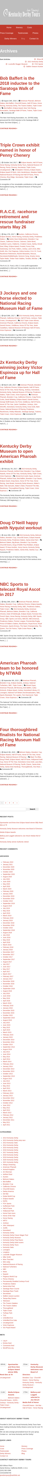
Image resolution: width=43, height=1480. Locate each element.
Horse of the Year (26, 325)
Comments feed (8, 1345)
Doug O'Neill (4, 759)
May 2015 (6, 1027)
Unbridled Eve (8, 1318)
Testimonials (23, 33)
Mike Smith (7, 1257)
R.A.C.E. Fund (36, 251)
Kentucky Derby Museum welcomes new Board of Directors (21, 829)
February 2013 (8, 1093)
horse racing (15, 616)
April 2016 (6, 1001)
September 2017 (9, 959)
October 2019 (8, 901)
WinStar (34, 258)
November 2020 (8, 869)
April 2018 (6, 942)
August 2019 (7, 906)
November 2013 (8, 1071)
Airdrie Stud (13, 239)
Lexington (3, 693)
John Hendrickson (23, 172)
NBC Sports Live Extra (13, 619)
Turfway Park (7, 1313)
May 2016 (6, 998)
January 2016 (8, 1008)
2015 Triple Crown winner (29, 320)
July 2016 (6, 993)
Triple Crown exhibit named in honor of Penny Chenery (19, 150)
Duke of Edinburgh (13, 614)
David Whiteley (10, 399)
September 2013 (9, 1076)
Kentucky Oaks (8, 1247)
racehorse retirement (8, 254)
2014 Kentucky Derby (26, 316)
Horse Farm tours (9, 1213)
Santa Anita (24, 550)
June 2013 (6, 1083)
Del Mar (5, 1194)
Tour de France (11, 628)
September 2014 (9, 1047)
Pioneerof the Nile (32, 486)
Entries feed (7, 1343)
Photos (35, 33)
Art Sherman (7, 1172)
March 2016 (7, 1003)
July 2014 (6, 1052)
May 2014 (6, 1057)
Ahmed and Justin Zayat (24, 476)
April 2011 (6, 1125)
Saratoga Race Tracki (10, 1291)
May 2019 (6, 911)
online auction (24, 251)
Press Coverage (6, 33)
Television (6, 1301)
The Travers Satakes (10, 1303)
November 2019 (8, 898)
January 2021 (8, 864)
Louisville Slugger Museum (18, 64)
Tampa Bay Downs (9, 1298)
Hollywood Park (8, 1211)
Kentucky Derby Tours (18, 165)
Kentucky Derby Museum (24, 483)
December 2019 (8, 896)
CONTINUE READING (8, 128)
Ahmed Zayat (31, 685)
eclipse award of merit (8, 172)
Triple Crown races (25, 628)
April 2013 (6, 1088)
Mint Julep (6, 1262)
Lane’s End (32, 249)
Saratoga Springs (28, 412)
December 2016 (8, 981)
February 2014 (8, 1064)
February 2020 (8, 891)
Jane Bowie (10, 483)
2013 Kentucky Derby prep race (14, 1140)
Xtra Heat (36, 767)
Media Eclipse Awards (8, 832)
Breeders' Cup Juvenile (28, 542)
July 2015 (6, 1023)
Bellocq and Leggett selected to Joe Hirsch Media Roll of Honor (31, 1397)
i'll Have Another (11, 547)
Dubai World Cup (9, 1196)
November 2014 (8, 1042)
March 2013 (7, 1091)
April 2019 (6, 913)
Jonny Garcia (22, 547)
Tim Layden (17, 695)
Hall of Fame (32, 103)
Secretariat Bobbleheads (9, 256)
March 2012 (7, 1113)
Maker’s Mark (20, 486)
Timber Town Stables (17, 258)
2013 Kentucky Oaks (10, 1143)
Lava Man (38, 762)
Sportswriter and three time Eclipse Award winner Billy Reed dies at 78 (10, 1369)
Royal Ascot (32, 624)
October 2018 (8, 928)
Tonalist (28, 258)
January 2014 (8, 1066)
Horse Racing (5, 165)
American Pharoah (27, 101)
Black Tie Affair (35, 757)
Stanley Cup (33, 550)
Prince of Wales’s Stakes (9, 624)
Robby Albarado (15, 412)
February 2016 (8, 1006)
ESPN (5, 1201)
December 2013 (8, 1069)
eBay (6, 246)
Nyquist (2, 550)
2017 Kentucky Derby (10, 1152)
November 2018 (8, 925)
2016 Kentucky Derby (27, 535)
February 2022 (8, 862)
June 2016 (6, 996)
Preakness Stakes (18, 540)
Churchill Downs (20, 103)
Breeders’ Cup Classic (34, 478)
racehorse (4, 488)
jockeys (30, 404)
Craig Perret (36, 397)
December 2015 (8, 1010)
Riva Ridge (11, 177)
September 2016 (9, 988)
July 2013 (6, 1081)
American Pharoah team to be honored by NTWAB (19, 668)
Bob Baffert (10, 103)
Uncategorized (5, 170)
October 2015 (8, 1015)
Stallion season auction (34, 66)
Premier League (19, 621)
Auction (21, 234)
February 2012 (8, 1115)
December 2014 (8, 1040)
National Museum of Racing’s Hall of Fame (24, 328)
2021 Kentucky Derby (35, 62)
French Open (4, 616)
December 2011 (8, 1120)
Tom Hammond (27, 695)
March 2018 (7, 945)
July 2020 (6, 879)
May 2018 (6, 940)
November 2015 (8, 1013)
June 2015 (6, 1025)
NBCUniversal (34, 619)
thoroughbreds (26, 767)
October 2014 (8, 1044)
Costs (29, 27)
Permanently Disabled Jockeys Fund (16, 1281)
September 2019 (9, 903)
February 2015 (8, 1035)
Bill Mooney (18, 688)
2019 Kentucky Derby (10, 1157)
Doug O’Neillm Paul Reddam (22, 545)
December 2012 (8, 1098)
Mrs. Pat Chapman (11, 251)
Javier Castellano (20, 404)
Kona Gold (31, 407)
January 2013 (8, 1096)
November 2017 (8, 954)
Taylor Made (4, 258)
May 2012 (6, 1108)
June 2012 (6, 1105)
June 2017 (6, 967)
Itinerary (19, 27)
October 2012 (8, 1103)
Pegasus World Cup (10, 1276)
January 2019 (8, 920)
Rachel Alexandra (23, 254)
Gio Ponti (12, 249)
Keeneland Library (30, 690)
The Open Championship (29, 626)
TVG (4, 1315)
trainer (29, 110)
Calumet (23, 241)
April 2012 (6, 1110)
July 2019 (6, 908)
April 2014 (6, 1059)
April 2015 (6, 1030)
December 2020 (8, 867)
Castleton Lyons (5, 244)
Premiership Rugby (33, 621)
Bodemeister (22, 239)
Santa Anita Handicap (13, 767)
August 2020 (7, 877)
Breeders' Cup (12, 397)
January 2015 (8, 1037)
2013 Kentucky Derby (10, 1138)
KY (39, 690)
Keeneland (35, 390)
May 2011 (6, 1122)
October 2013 (8, 1074)
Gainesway (4, 249)
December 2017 (8, 952)
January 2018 (8, 950)
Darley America (8, 1191)
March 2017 (7, 974)
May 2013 (6, 1086)
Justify (5, 1228)
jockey (24, 249)
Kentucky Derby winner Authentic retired (14, 842)
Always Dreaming (9, 1165)
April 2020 (6, 886)
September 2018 (9, 930)
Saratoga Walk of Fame (17, 110)
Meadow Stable (36, 172)
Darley (34, 244)
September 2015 (9, 1018)
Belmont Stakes (5, 542)
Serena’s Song (23, 256)
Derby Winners (10, 39)
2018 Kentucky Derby (10, 1155)
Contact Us (34, 39)
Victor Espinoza (5, 330)
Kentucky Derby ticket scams (13, 1242)
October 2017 (8, 957)
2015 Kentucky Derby (29, 469)
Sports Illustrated (6, 695)
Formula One (37, 614)
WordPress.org (8, 1348)
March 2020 (7, 889)
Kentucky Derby (11, 106)
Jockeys (34, 318)
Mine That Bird (8, 1259)
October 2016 (8, 986)
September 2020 (9, 874)
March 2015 (7, 1032)
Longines (6, 1252)
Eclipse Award (18, 108)
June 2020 (6, 881)
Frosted (22, 246)
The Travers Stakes (25, 106)
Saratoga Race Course (11, 1289)
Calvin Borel (31, 241)
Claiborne (15, 244)
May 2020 (6, 884)
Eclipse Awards (26, 162)
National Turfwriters (10, 1267)
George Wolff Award (7, 402)
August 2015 (7, 1020)
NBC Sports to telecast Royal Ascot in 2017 (20, 589)
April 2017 (6, 971)
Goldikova (15, 325)
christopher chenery (22, 170)
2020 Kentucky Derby (10, 1160)
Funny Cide (30, 246)
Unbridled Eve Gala (10, 1320)
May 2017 (6, 969)
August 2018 (7, 933)
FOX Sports (39, 64)
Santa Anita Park (32, 540)
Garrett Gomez (5, 325)
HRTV (5, 1220)
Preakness (30, 409)
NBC (24, 606)
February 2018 (8, 947)
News (5, 1272)
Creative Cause (25, 244)
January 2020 (8, 894)
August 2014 (7, 1049)
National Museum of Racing (22, 392)
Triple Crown (37, 106)
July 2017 (6, 964)
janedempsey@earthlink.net (10, 1475)
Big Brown (15, 542)
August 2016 (7, 991)
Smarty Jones (35, 256)
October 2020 (8, 872)
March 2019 (7, 916)
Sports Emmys (14, 626)
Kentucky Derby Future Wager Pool (15, 1235)
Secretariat (22, 167)
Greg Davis (15, 481)
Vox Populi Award (9, 1328)
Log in (5, 1341)
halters (18, 249)
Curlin (2, 399)
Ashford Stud (18, 471)
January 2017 (8, 979)
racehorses (4, 412)
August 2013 (7, 1078)
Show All (40, 59)
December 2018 (8, 923)
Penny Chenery (11, 167)
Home (9, 27)
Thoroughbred (8, 1308)
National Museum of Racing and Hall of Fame (16, 175)
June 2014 (6, 1054)
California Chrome (31, 234)
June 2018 (6, 937)
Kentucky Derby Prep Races (13, 1240)
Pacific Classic (26, 764)
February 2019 (8, 918)
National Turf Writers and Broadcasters (22, 693)
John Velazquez (8, 1225)
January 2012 (8, 1117)
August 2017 (7, 962)
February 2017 (8, 976)
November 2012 (8, 1100)
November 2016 (8, 984)
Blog (23, 39)
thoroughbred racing (16, 488)
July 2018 (6, 935)
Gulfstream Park (8, 1206)
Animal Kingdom (9, 1169)
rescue (33, 254)
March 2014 (7, 1061)
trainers (38, 412)
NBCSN (25, 619)
